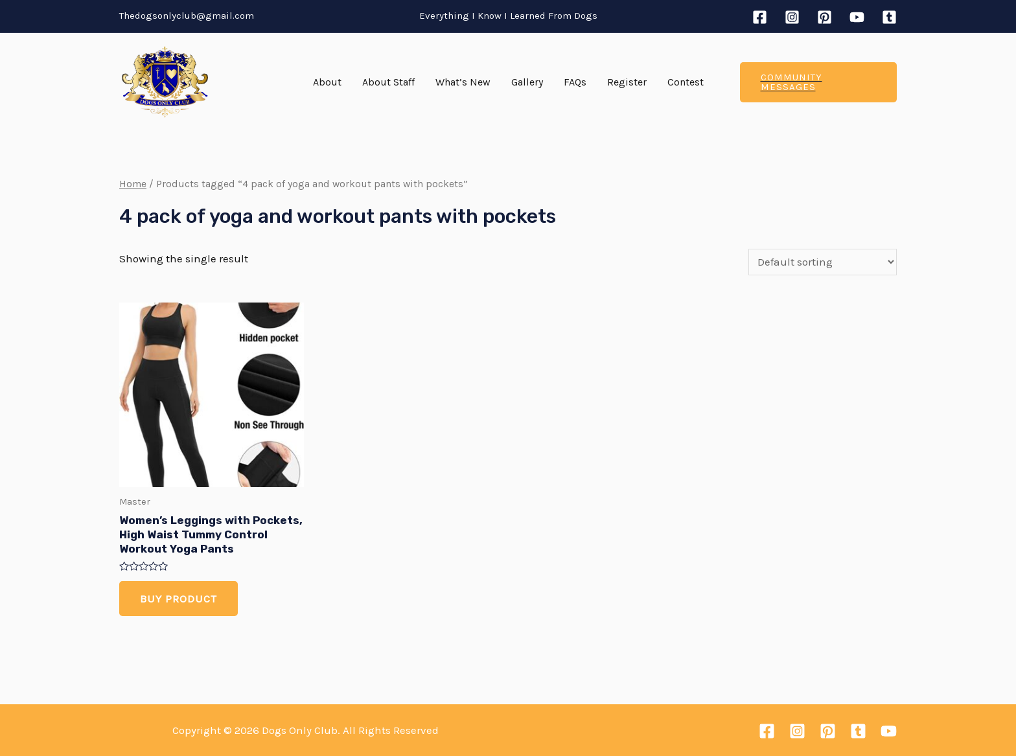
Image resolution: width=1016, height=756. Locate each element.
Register (627, 82)
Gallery (527, 82)
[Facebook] (759, 17)
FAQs (575, 82)
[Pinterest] (824, 17)
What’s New (463, 82)
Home (132, 184)
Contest (685, 82)
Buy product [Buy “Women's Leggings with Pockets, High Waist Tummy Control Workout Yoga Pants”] (178, 598)
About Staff (388, 82)
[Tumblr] (889, 17)
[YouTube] (856, 17)
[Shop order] (822, 262)
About (327, 82)
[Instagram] (792, 17)
